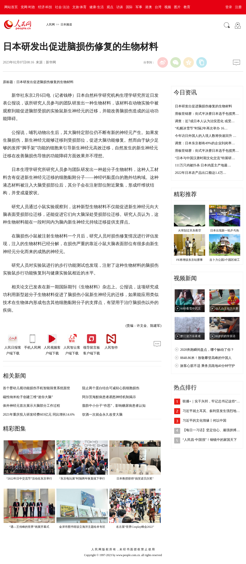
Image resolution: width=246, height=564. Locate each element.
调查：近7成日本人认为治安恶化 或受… (205, 121)
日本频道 (66, 24)
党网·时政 (28, 7)
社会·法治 (62, 7)
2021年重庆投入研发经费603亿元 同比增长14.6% (39, 414)
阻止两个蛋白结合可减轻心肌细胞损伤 (110, 388)
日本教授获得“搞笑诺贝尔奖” (135, 478)
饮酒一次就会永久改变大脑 (102, 414)
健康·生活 (96, 7)
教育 (187, 7)
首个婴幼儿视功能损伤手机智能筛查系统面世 (36, 388)
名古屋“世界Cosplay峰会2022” (135, 526)
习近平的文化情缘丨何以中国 (204, 420)
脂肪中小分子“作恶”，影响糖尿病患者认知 (114, 405)
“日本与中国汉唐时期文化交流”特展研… (205, 158)
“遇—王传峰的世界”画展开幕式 (29, 526)
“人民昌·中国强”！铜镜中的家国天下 (210, 440)
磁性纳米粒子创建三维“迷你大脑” (28, 397)
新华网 (51, 62)
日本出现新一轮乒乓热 (224, 230)
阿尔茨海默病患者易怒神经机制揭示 (109, 397)
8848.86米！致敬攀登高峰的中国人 (206, 358)
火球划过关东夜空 (189, 230)
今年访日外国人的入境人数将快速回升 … (205, 136)
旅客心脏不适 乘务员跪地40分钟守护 (207, 366)
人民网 (50, 24)
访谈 (119, 7)
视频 (167, 7)
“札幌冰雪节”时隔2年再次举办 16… (201, 128)
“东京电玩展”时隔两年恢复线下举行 (82, 478)
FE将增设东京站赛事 (189, 259)
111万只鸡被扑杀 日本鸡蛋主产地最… (203, 165)
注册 (238, 7)
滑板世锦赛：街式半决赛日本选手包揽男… (207, 113)
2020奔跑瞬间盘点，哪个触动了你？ (207, 350)
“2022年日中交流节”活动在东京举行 (29, 478)
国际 (129, 7)
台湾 (158, 7)
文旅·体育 (79, 7)
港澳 (148, 7)
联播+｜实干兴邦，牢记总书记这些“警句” (214, 401)
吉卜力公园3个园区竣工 (224, 259)
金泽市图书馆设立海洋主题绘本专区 (82, 526)
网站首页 (11, 7)
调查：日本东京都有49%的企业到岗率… (205, 143)
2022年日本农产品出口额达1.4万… (200, 173)
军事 (138, 7)
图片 (177, 7)
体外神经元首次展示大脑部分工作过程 (31, 405)
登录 (228, 7)
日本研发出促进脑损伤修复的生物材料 (203, 106)
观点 (110, 7)
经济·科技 (45, 7)
